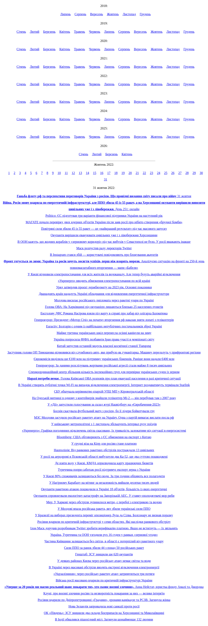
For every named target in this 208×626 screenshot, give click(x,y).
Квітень (64, 31)
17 (108, 173)
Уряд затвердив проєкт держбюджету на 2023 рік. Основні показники (104, 287)
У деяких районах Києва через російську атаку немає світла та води (104, 561)
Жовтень (113, 14)
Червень (94, 31)
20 (130, 173)
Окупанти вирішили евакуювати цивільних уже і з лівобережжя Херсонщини (104, 235)
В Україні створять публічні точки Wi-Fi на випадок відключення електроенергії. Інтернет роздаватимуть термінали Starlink (104, 385)
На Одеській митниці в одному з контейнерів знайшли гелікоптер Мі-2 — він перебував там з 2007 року (104, 398)
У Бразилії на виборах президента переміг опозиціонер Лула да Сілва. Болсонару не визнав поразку (104, 515)
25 (165, 173)
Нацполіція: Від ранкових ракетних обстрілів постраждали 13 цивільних (104, 450)
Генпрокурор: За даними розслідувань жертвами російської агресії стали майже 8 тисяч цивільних (104, 365)
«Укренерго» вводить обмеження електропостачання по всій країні (104, 280)
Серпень (80, 14)
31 (105, 179)
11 (66, 173)
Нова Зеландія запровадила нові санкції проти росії (104, 606)
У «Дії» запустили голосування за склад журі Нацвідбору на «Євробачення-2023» (104, 404)
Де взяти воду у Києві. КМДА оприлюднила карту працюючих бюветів (104, 463)
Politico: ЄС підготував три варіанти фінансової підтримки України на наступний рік (104, 215)
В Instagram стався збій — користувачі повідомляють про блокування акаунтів (104, 254)
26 (172, 173)
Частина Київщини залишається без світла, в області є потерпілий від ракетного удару (104, 541)
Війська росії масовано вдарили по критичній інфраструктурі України (104, 580)
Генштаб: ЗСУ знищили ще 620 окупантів (104, 554)
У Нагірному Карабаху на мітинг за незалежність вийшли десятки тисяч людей (104, 482)
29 (194, 173)
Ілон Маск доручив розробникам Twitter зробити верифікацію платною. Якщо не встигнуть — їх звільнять (104, 528)
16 (101, 173)
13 (80, 173)
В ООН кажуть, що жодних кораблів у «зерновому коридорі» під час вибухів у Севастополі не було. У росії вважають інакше (104, 241)
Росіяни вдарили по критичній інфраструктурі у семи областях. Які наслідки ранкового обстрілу (104, 521)
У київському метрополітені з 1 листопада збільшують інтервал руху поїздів (104, 424)
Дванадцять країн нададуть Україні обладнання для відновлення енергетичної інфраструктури (104, 293)
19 (123, 173)
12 (73, 173)
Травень (79, 31)
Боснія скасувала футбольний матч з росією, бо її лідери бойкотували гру (104, 411)
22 (144, 173)
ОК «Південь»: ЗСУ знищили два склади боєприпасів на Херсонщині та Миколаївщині (104, 613)
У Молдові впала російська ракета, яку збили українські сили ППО (104, 508)
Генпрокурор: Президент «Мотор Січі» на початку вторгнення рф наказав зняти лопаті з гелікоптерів (104, 320)
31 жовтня (104, 196)
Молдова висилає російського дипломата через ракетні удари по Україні (104, 300)
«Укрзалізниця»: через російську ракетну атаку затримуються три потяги (103, 574)
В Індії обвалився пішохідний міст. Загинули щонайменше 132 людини (104, 619)
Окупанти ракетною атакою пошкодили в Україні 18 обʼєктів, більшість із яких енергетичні (104, 489)
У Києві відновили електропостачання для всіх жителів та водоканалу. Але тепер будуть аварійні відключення (104, 274)
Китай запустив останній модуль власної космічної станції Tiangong (104, 346)
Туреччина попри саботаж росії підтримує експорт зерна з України (104, 469)
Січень (21, 31)
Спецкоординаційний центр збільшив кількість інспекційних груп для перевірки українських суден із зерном (103, 372)
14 (87, 173)
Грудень (145, 14)
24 (158, 173)
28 (187, 173)
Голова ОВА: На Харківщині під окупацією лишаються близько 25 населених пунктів (104, 307)
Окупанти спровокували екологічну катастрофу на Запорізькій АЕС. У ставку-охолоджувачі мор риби (104, 495)
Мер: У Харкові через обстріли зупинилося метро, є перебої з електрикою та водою (104, 502)
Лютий (34, 31)
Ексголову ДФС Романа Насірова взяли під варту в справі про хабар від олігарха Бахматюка (104, 313)
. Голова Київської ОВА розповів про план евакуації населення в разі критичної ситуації (104, 378)
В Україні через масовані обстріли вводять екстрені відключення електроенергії (104, 567)
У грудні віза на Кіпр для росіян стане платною (104, 443)
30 (201, 173)
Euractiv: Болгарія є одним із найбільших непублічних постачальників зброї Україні (104, 326)
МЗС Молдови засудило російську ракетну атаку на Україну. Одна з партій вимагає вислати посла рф (104, 417)
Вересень (96, 14)
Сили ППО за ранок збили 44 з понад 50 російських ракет (104, 547)
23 (151, 173)
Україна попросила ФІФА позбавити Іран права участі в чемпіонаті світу (104, 339)
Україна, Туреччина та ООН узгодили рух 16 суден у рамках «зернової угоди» (104, 534)
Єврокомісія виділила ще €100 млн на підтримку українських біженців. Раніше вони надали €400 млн (104, 359)
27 (180, 173)
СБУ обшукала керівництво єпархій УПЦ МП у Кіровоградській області (104, 391)
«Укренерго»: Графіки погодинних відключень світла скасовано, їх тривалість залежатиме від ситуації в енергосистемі (104, 430)
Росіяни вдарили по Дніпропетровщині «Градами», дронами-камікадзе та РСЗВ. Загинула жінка (104, 600)
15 (94, 173)
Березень (49, 31)
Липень (65, 14)
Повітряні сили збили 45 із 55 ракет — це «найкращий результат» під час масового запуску (104, 228)
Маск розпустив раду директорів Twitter (104, 248)
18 (116, 173)
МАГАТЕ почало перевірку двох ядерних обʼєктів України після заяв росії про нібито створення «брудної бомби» (104, 222)
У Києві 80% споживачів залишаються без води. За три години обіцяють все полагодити (104, 476)
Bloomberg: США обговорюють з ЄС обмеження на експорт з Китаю (104, 437)
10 (59, 173)
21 (137, 173)
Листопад (129, 14)
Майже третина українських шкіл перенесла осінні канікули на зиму (104, 333)
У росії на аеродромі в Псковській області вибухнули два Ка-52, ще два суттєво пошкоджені (104, 456)
